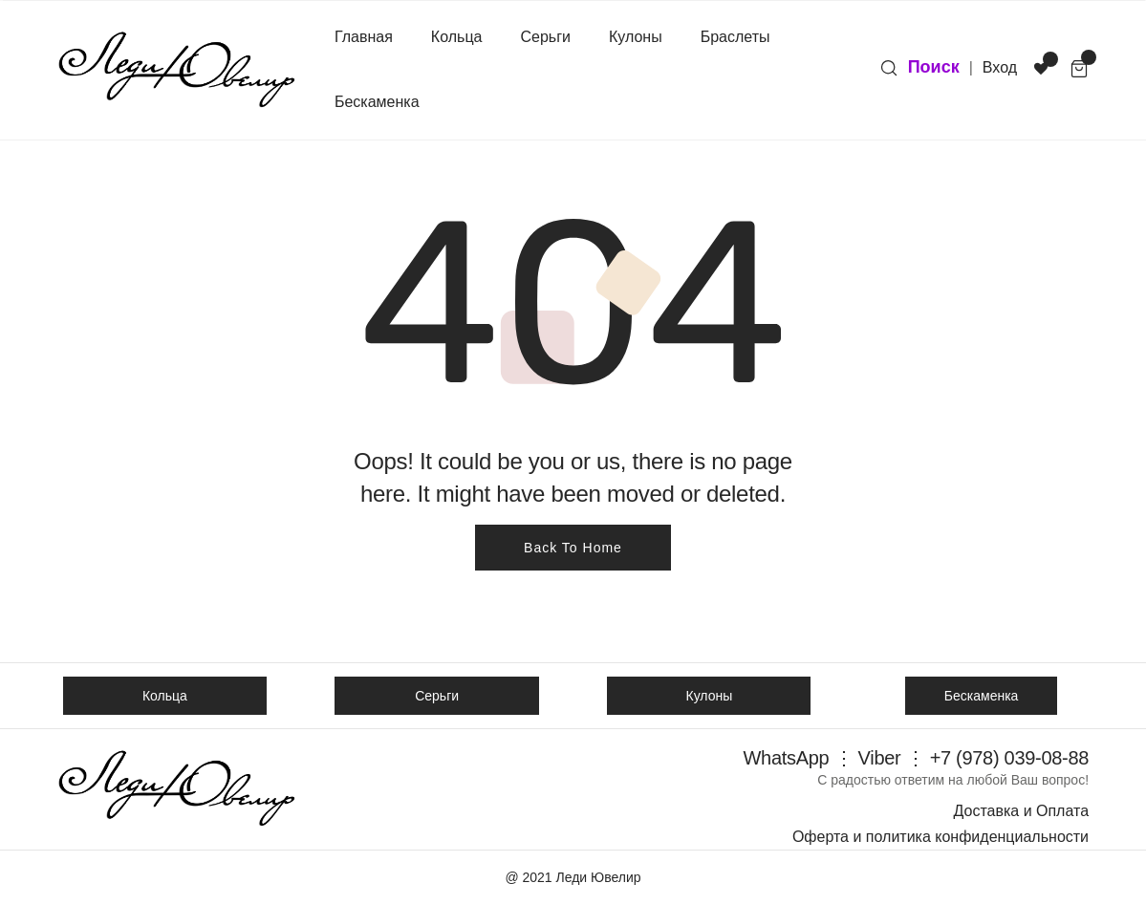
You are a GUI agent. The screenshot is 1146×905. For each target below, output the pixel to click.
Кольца (457, 37)
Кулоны (635, 37)
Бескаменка (377, 102)
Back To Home (573, 547)
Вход (1000, 67)
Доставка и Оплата (1021, 811)
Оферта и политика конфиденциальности (940, 837)
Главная (364, 37)
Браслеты (735, 37)
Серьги (545, 37)
